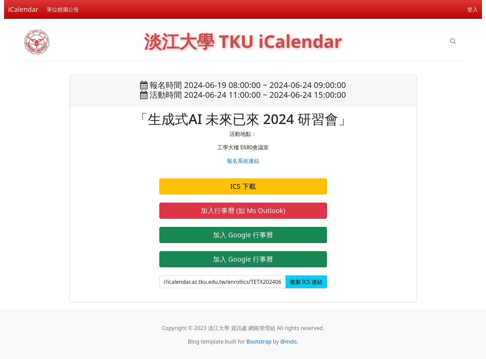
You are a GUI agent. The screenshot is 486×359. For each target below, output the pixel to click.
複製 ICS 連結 (306, 282)
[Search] (453, 41)
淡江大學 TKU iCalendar (243, 41)
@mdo (288, 341)
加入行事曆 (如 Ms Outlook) (243, 210)
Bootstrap (258, 341)
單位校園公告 (63, 9)
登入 (472, 9)
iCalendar (23, 9)
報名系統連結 (243, 160)
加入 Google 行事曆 (243, 234)
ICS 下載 (243, 186)
